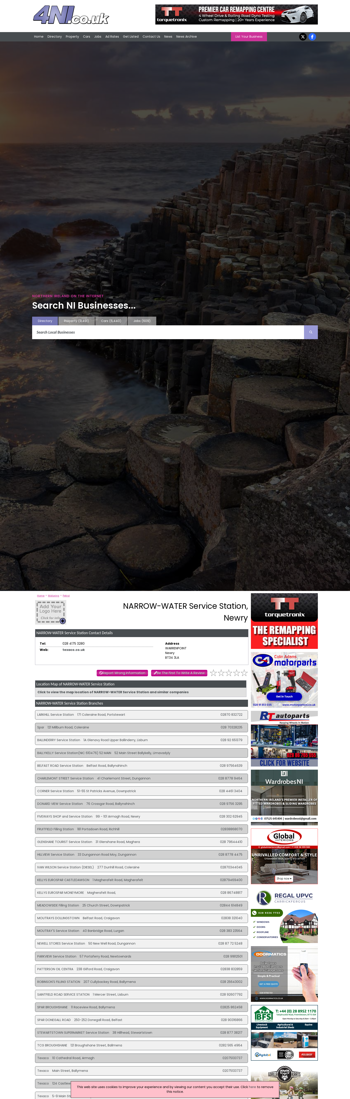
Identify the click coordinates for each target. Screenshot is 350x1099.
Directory (55, 36)
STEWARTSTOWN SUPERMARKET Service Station (73, 1032)
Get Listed (131, 36)
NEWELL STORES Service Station (61, 943)
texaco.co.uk (73, 650)
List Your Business (248, 36)
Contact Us (151, 36)
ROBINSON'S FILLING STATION (58, 982)
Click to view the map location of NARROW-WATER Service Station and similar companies (113, 692)
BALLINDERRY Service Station (58, 740)
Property (72, 36)
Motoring (53, 595)
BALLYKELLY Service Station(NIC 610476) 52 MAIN (74, 753)
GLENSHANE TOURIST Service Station (64, 842)
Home (39, 36)
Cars (86, 36)
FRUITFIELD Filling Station (55, 829)
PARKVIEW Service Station (56, 956)
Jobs (97, 36)
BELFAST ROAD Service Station (60, 765)
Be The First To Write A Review (181, 673)
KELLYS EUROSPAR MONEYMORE (60, 892)
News (168, 36)
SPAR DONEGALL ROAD (54, 1020)
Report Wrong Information (124, 673)
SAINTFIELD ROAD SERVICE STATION (63, 994)
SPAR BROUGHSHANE (52, 1007)
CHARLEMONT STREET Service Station (65, 778)
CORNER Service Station (55, 791)
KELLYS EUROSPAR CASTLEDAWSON (63, 880)
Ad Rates (112, 36)
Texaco (43, 1058)
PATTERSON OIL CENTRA (55, 969)
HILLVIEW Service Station (55, 854)
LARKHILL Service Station (55, 714)
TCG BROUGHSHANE (52, 1045)
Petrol (66, 595)
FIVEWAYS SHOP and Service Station (64, 816)
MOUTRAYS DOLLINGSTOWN (58, 918)
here (252, 1087)
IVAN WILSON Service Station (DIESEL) (65, 867)
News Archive (186, 36)
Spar (40, 727)
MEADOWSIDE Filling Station (58, 905)
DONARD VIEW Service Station (60, 804)
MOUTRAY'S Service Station (58, 931)
